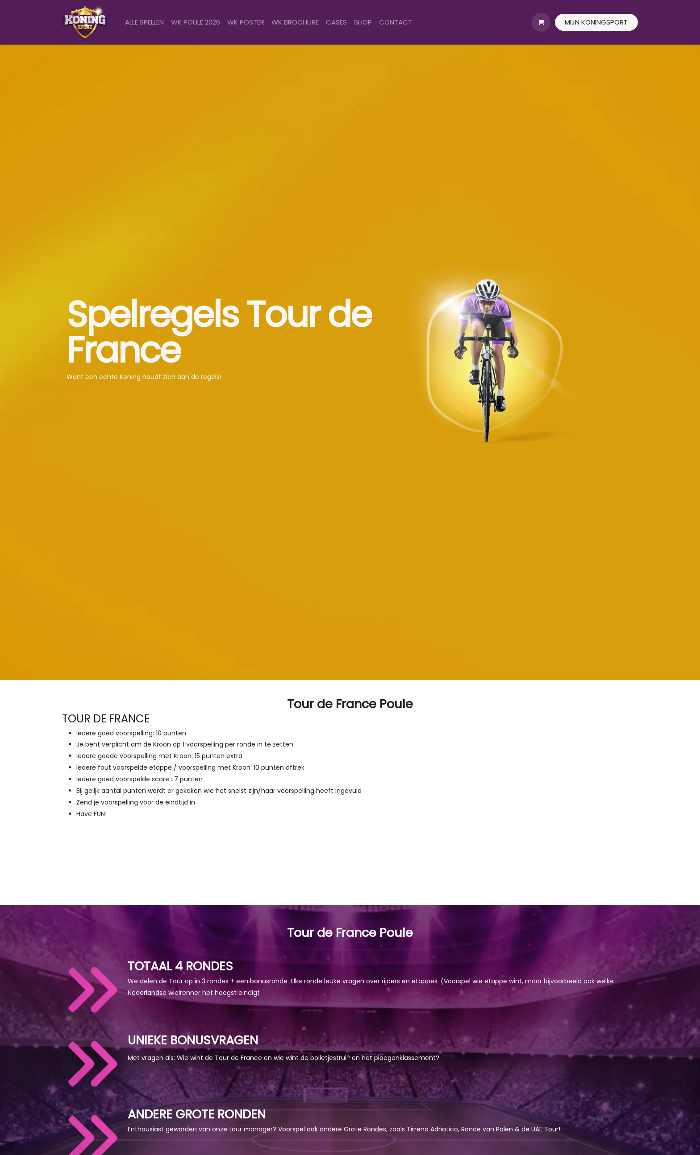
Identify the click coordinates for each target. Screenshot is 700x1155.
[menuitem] (144, 22)
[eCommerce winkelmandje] (541, 22)
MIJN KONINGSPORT (596, 22)
